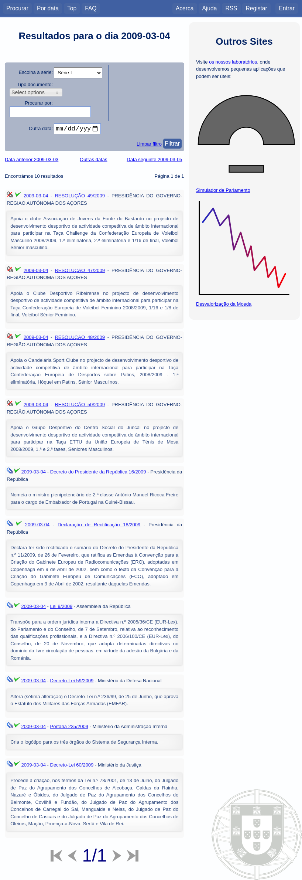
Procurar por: (39, 103)
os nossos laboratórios (233, 62)
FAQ (90, 8)
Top (71, 8)
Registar (256, 8)
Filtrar (172, 145)
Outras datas (93, 161)
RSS (231, 8)
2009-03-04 (36, 197)
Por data (48, 8)
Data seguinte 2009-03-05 (154, 161)
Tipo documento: (35, 84)
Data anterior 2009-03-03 (31, 161)
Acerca (185, 8)
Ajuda (209, 8)
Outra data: (41, 128)
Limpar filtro (149, 145)
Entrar (286, 8)
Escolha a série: (36, 72)
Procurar (17, 8)
